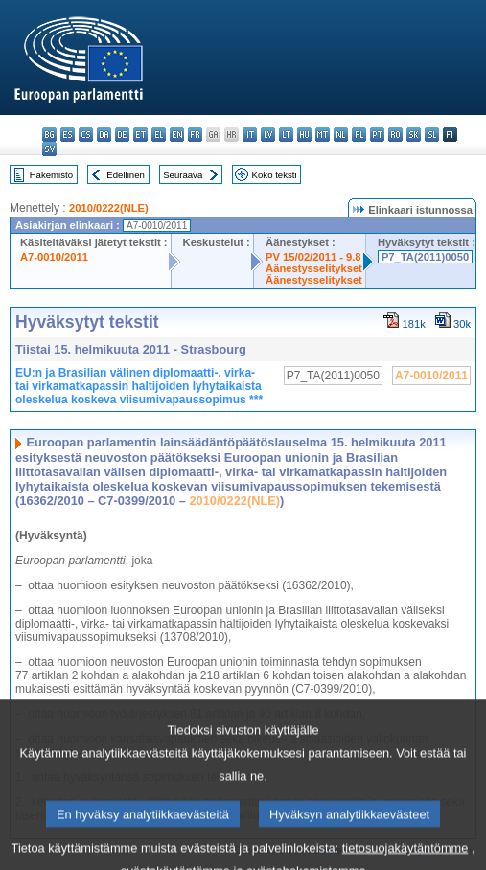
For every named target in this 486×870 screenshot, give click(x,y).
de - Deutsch (122, 134)
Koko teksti (274, 175)
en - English (177, 134)
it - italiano (250, 134)
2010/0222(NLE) (109, 208)
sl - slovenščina (432, 134)
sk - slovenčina (413, 134)
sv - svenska (49, 149)
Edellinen (125, 175)
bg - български (49, 134)
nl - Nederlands (341, 134)
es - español (67, 134)
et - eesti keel (140, 134)
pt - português (377, 134)
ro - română (395, 134)
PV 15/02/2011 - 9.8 (313, 257)
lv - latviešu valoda (268, 134)
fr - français (195, 134)
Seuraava (182, 175)
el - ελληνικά (158, 134)
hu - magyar (304, 134)
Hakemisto (51, 175)
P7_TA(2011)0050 (425, 257)
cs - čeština (86, 134)
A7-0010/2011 (54, 257)
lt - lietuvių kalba (286, 134)
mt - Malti (322, 134)
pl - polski (359, 134)
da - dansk (104, 134)
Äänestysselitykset (314, 268)
